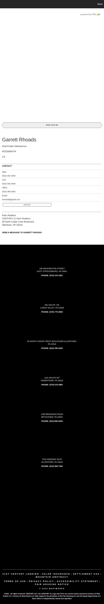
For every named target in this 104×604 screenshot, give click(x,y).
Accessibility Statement (77, 581)
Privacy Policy (41, 581)
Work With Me (52, 125)
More (100, 4)
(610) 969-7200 (56, 466)
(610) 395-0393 (8, 191)
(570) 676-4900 (56, 385)
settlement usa (86, 574)
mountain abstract (52, 577)
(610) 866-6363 (56, 421)
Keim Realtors (9, 215)
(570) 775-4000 (56, 312)
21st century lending (21, 574)
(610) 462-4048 (8, 176)
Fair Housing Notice (52, 584)
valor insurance (56, 574)
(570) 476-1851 (56, 275)
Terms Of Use (15, 581)
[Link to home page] (3, 4)
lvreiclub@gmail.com (11, 199)
